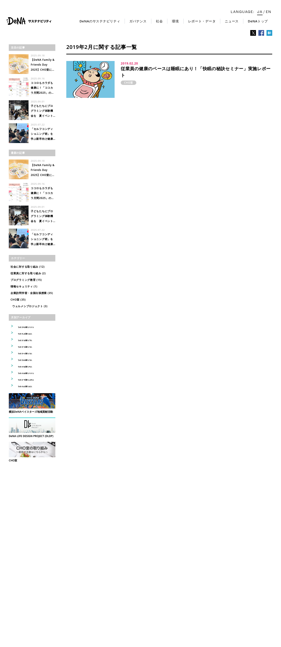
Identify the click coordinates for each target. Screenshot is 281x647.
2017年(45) (22, 378)
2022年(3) (21, 346)
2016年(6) (21, 385)
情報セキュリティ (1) (24, 286)
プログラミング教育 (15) (26, 280)
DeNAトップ (258, 21)
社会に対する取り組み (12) (28, 267)
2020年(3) (21, 359)
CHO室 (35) (18, 299)
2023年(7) (21, 339)
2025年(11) (22, 326)
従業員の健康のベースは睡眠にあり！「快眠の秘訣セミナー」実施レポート (196, 72)
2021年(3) (21, 352)
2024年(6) (21, 332)
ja (260, 12)
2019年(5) (21, 365)
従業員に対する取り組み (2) (28, 273)
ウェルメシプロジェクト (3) (29, 306)
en (268, 12)
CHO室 (128, 82)
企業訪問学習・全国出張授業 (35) (32, 293)
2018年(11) (22, 372)
